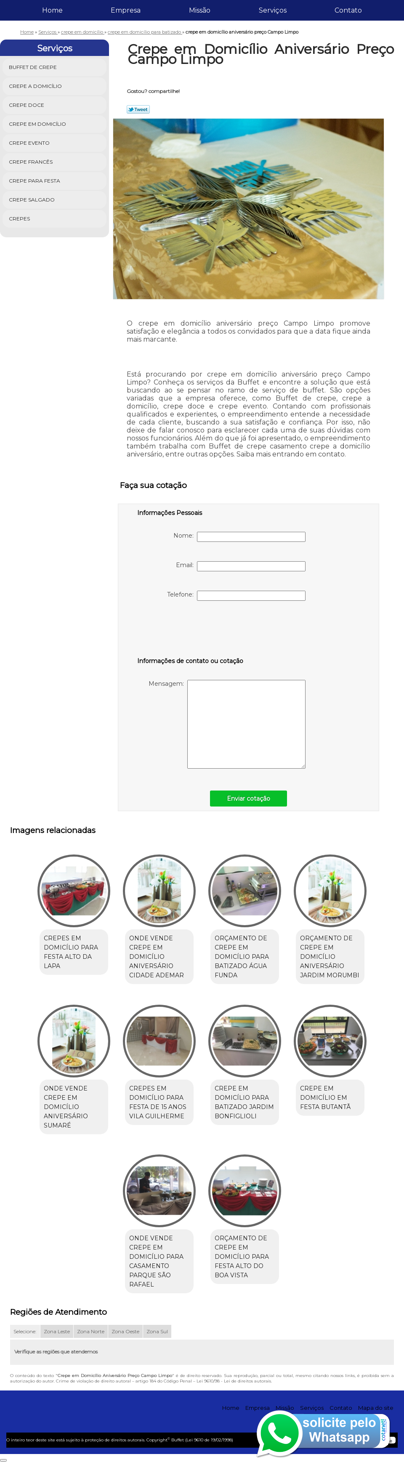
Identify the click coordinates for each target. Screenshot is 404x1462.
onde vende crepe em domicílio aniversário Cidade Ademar (156, 956)
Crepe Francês (31, 162)
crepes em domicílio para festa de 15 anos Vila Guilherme (157, 1102)
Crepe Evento (30, 143)
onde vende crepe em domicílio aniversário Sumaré (66, 1107)
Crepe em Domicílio (38, 124)
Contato (348, 10)
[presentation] (191, 630)
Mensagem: (227, 724)
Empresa (126, 10)
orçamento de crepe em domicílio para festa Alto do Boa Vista (242, 1256)
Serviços (273, 10)
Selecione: (25, 1331)
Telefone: (236, 596)
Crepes (20, 218)
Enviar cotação (248, 798)
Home (52, 10)
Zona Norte (90, 1331)
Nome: (239, 537)
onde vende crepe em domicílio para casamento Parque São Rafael (156, 1261)
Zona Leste (57, 1331)
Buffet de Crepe (33, 67)
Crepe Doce (27, 105)
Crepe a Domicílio (36, 86)
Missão (199, 10)
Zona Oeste (125, 1331)
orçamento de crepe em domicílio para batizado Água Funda (242, 956)
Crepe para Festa (35, 181)
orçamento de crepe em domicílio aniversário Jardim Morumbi (329, 956)
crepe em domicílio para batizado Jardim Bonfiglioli (244, 1102)
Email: (241, 566)
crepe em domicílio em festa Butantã (325, 1098)
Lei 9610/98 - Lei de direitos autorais (234, 1381)
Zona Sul (157, 1331)
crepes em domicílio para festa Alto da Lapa (71, 952)
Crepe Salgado (32, 199)
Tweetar (138, 109)
